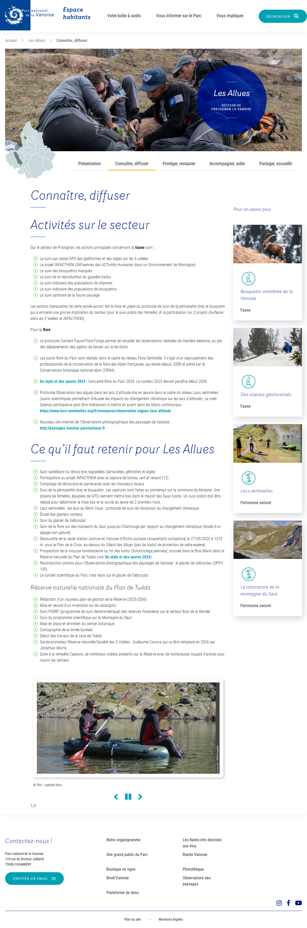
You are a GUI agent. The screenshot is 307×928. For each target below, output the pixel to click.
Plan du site (132, 919)
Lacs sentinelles (256, 491)
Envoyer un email (31, 879)
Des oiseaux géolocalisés (265, 394)
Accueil (11, 40)
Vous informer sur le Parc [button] (178, 15)
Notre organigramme (123, 839)
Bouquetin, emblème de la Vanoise (266, 295)
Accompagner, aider (227, 163)
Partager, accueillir (275, 163)
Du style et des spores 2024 (62, 381)
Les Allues (36, 40)
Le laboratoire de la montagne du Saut (259, 591)
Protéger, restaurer (179, 163)
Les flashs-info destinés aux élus (202, 842)
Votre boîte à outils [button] (124, 15)
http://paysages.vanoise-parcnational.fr (72, 428)
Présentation (89, 163)
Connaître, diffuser (131, 163)
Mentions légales (171, 919)
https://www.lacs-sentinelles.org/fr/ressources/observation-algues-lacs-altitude (105, 410)
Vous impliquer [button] (230, 15)
